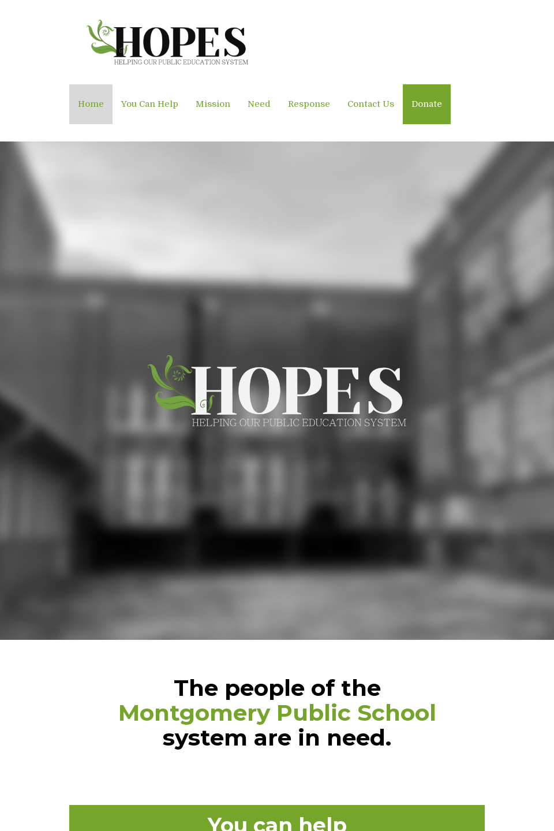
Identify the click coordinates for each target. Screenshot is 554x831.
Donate (426, 104)
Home (91, 104)
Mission (213, 104)
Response (309, 104)
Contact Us (370, 104)
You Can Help (149, 104)
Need (259, 104)
